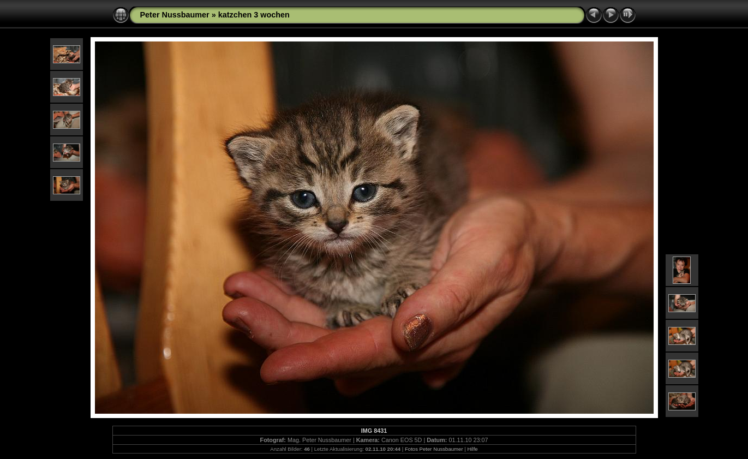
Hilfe (472, 449)
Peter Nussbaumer (175, 14)
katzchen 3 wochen (254, 14)
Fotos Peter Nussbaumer (434, 449)
